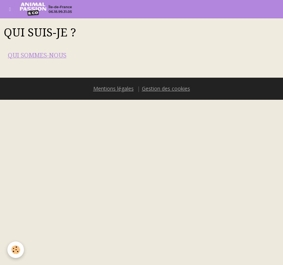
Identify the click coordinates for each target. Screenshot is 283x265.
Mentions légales (113, 88)
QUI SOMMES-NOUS (37, 55)
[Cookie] (15, 249)
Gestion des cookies (166, 88)
